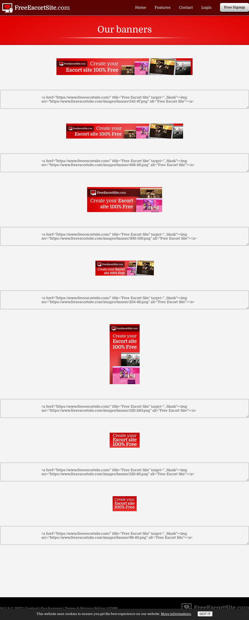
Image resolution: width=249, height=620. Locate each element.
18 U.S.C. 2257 (11, 608)
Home (140, 7)
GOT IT (205, 614)
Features (163, 7)
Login (206, 7)
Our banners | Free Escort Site (36, 8)
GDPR (112, 608)
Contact (186, 7)
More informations (176, 614)
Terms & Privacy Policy (85, 608)
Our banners (51, 608)
